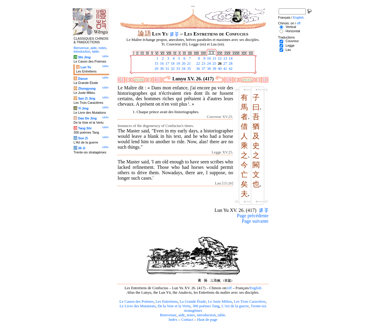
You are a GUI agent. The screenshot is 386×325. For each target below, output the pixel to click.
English (255, 288)
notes (191, 315)
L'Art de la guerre (235, 306)
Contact (187, 319)
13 (224, 58)
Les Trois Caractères (250, 301)
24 (208, 63)
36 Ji (81, 148)
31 (166, 69)
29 (155, 69)
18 (172, 63)
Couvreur (292, 41)
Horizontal (293, 31)
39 (213, 69)
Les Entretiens (167, 301)
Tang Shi (84, 128)
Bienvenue (168, 315)
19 (177, 63)
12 (219, 58)
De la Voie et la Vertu (174, 306)
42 (230, 69)
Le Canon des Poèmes (136, 301)
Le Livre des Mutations (137, 306)
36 (197, 69)
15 (155, 63)
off (229, 288)
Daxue (83, 78)
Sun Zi (83, 138)
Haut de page (207, 319)
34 (183, 69)
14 (230, 58)
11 (213, 58)
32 (172, 69)
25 (213, 63)
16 (161, 63)
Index (173, 319)
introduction (206, 315)
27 (224, 63)
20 (183, 63)
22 (197, 63)
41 (224, 69)
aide (181, 315)
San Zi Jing (86, 98)
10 (208, 58)
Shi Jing (84, 57)
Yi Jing (83, 108)
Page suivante (255, 221)
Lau (288, 49)
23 (203, 63)
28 (230, 63)
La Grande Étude (193, 301)
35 (188, 69)
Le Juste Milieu (220, 301)
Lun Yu (86, 67)
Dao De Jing (87, 118)
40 (219, 69)
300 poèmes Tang (206, 306)
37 (203, 69)
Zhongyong (87, 88)
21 (188, 63)
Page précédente (252, 215)
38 (208, 69)
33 (177, 69)
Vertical (291, 27)
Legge (290, 45)
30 (161, 69)
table (221, 315)
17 (166, 63)
